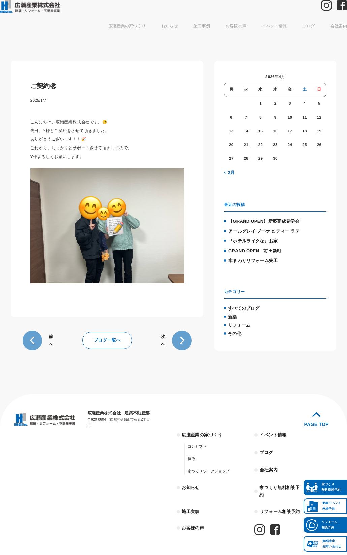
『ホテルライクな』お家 (251, 238)
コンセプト (196, 442)
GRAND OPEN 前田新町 (252, 247)
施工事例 (198, 35)
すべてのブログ (242, 303)
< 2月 (229, 172)
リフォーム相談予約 (278, 498)
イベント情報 (263, 35)
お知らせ (168, 35)
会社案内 (322, 35)
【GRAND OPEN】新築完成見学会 (260, 220)
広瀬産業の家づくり (130, 35)
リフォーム (238, 318)
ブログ (295, 35)
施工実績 (190, 498)
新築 (232, 310)
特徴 (191, 454)
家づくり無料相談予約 (280, 483)
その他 (234, 326)
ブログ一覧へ (107, 339)
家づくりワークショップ (207, 467)
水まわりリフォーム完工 (251, 256)
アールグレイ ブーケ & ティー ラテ (261, 229)
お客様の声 (229, 35)
